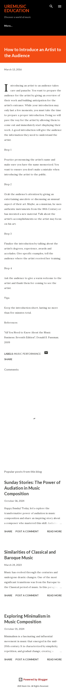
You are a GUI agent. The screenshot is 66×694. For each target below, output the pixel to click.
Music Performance (27, 353)
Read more (54, 531)
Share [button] (8, 359)
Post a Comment (27, 531)
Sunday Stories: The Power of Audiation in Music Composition (32, 488)
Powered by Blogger (33, 679)
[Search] (51, 6)
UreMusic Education (16, 8)
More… (8, 25)
